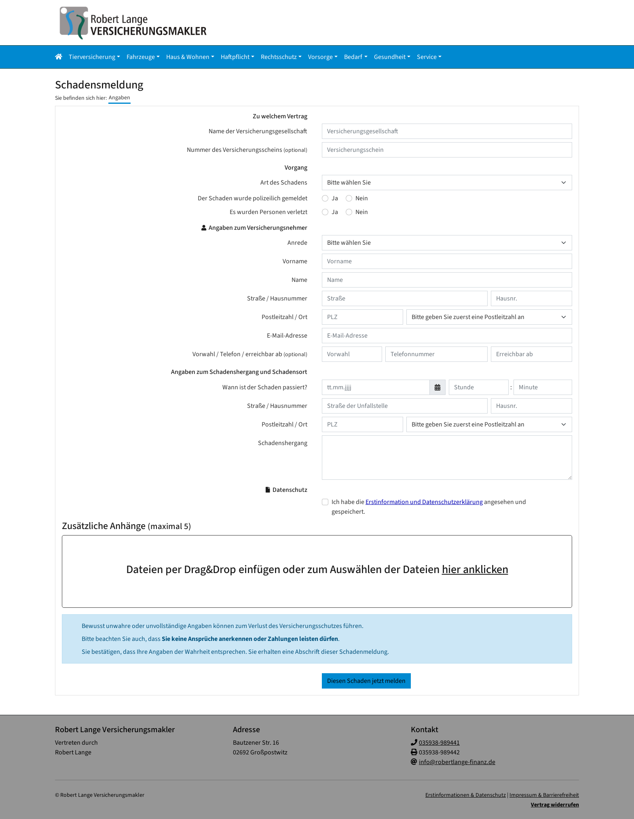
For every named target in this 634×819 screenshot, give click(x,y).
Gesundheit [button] (390, 56)
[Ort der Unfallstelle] (489, 424)
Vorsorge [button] (320, 56)
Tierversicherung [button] (92, 56)
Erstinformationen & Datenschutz (465, 795)
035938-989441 (439, 742)
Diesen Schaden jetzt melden (366, 680)
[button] (60, 57)
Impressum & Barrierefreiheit (544, 795)
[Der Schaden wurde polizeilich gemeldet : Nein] (349, 198)
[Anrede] (447, 242)
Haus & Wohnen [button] (187, 56)
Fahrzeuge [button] (141, 56)
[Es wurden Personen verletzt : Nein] (349, 212)
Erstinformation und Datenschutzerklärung (424, 502)
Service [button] (427, 56)
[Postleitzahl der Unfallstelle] (362, 424)
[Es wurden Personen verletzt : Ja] (325, 212)
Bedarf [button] (353, 56)
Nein (361, 198)
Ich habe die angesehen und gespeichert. (429, 507)
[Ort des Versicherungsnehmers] (489, 317)
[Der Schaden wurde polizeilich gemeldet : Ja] (325, 198)
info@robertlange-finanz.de (457, 762)
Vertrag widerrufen (555, 805)
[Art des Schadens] (447, 182)
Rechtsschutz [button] (279, 56)
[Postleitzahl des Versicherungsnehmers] (362, 317)
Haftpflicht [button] (235, 56)
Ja (335, 198)
